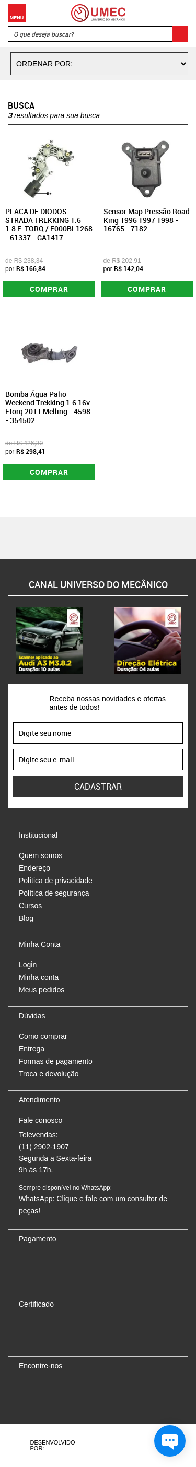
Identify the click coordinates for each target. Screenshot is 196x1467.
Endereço (34, 868)
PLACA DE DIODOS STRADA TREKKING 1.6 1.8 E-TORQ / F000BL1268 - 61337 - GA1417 (49, 224)
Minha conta (39, 977)
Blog (26, 918)
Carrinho (177, 13)
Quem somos (40, 855)
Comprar (49, 289)
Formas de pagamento (56, 1061)
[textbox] (98, 34)
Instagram (45, 1387)
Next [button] (188, 640)
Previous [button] (8, 640)
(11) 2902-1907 (44, 1147)
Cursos (30, 905)
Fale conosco (40, 1120)
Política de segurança (54, 893)
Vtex (146, 1445)
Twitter (63, 1387)
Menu (17, 13)
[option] (49, 640)
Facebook (26, 1387)
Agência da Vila (107, 1445)
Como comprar (43, 1036)
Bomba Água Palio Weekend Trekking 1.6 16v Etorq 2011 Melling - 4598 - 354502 (47, 407)
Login (28, 964)
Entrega (31, 1048)
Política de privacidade (56, 880)
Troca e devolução (49, 1074)
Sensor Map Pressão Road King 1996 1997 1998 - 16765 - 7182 (146, 220)
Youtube (81, 1387)
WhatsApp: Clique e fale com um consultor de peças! (93, 1199)
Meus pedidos (41, 989)
